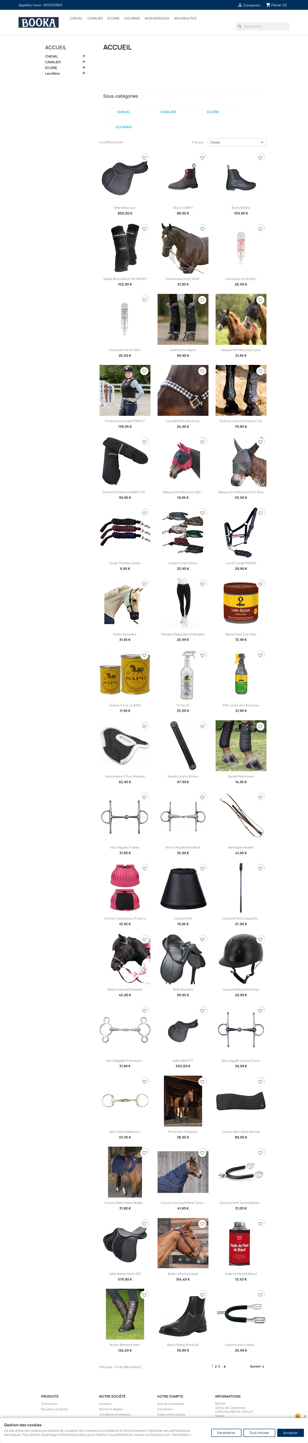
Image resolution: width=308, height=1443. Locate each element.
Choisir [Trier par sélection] (237, 142)
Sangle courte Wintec (183, 776)
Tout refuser (259, 1433)
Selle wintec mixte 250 (125, 1274)
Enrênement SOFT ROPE (183, 279)
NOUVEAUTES (185, 18)
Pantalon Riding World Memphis (183, 634)
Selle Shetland (183, 989)
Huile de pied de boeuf (241, 1274)
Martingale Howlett (241, 847)
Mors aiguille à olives (125, 847)
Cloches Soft (183, 918)
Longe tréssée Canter (125, 563)
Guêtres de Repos (183, 350)
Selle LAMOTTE (183, 1061)
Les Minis (132, 18)
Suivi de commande (170, 1404)
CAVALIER (95, 18)
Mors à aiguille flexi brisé (183, 847)
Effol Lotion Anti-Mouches (241, 705)
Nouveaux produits (54, 1409)
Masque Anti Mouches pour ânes (241, 492)
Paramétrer (226, 1433)
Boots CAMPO (183, 208)
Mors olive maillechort (125, 1132)
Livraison (105, 1404)
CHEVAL (76, 18)
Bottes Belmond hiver (125, 1345)
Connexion (165, 1409)
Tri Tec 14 (182, 705)
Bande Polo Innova (241, 776)
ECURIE (113, 18)
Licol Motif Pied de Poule (183, 421)
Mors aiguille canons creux (241, 1061)
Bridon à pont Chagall (183, 1274)
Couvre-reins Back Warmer (241, 1132)
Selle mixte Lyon (125, 208)
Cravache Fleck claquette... (241, 918)
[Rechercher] (262, 26)
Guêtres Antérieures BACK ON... (124, 492)
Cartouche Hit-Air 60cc (125, 350)
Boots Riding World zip (183, 1345)
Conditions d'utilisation (115, 1414)
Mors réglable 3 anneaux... (125, 1061)
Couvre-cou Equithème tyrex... (183, 1203)
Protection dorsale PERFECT (125, 421)
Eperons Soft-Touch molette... (241, 1203)
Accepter (290, 1433)
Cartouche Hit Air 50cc (241, 279)
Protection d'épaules (183, 1132)
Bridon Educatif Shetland (125, 989)
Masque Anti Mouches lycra (240, 350)
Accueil (55, 47)
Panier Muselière (125, 634)
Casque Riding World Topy (241, 989)
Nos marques (157, 18)
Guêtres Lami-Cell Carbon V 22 (241, 421)
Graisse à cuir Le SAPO (125, 705)
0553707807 (52, 5)
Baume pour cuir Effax (240, 634)
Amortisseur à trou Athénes (125, 776)
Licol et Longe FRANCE (241, 563)
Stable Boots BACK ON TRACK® (125, 279)
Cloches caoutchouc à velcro (125, 918)
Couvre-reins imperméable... (125, 1203)
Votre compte (170, 1396)
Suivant (258, 1366)
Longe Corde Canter (183, 563)
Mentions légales (111, 1409)
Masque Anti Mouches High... (183, 492)
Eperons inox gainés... (241, 1345)
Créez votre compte (171, 1414)
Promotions (49, 1404)
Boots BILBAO (241, 208)
